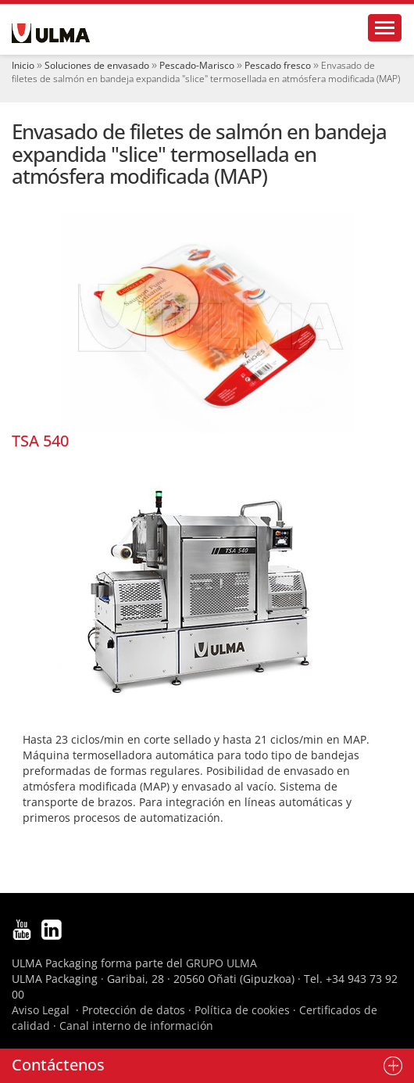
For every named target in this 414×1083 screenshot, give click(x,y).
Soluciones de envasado (97, 65)
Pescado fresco (277, 65)
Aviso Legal (41, 1009)
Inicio (23, 65)
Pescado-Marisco (196, 65)
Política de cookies (242, 1009)
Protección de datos (133, 1009)
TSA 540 (40, 440)
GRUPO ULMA (221, 963)
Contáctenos (58, 1064)
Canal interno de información (136, 1025)
